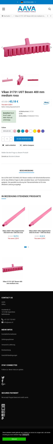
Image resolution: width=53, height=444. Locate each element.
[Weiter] (50, 16)
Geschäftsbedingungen (9, 355)
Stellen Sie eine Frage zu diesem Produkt (15, 152)
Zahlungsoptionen (8, 339)
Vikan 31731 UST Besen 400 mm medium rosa (12, 282)
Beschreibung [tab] (26, 170)
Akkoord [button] (14, 439)
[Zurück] (48, 16)
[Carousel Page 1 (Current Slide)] (25, 247)
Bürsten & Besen (14, 156)
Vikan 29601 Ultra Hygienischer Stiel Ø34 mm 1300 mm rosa (13, 232)
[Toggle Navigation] (4, 9)
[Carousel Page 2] (28, 247)
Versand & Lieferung (8, 345)
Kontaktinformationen (9, 334)
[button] (18, 2)
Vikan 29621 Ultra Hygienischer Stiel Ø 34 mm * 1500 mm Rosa (40, 232)
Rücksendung (6, 350)
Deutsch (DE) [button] (27, 2)
